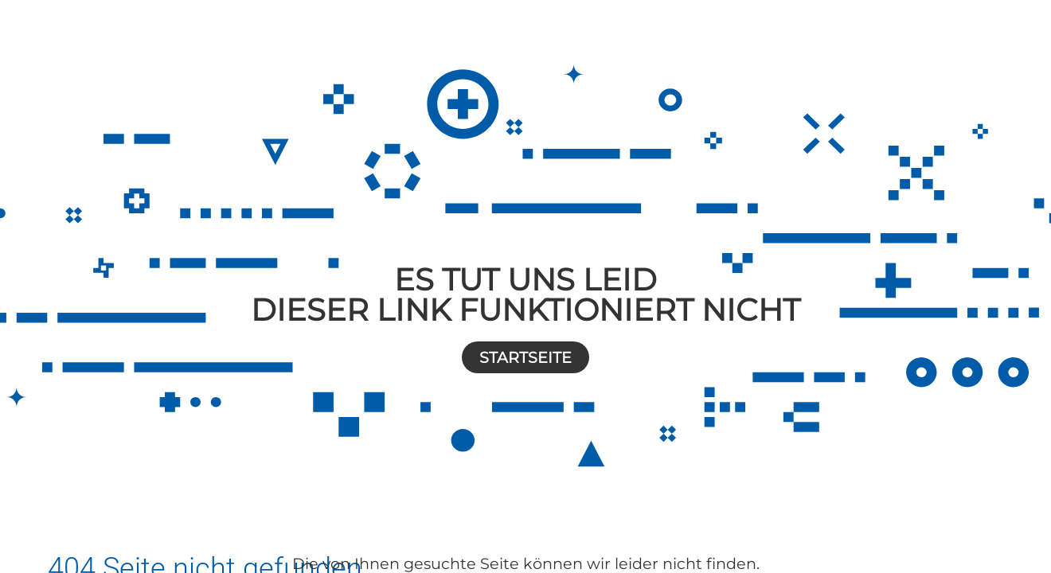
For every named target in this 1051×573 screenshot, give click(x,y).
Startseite (525, 357)
